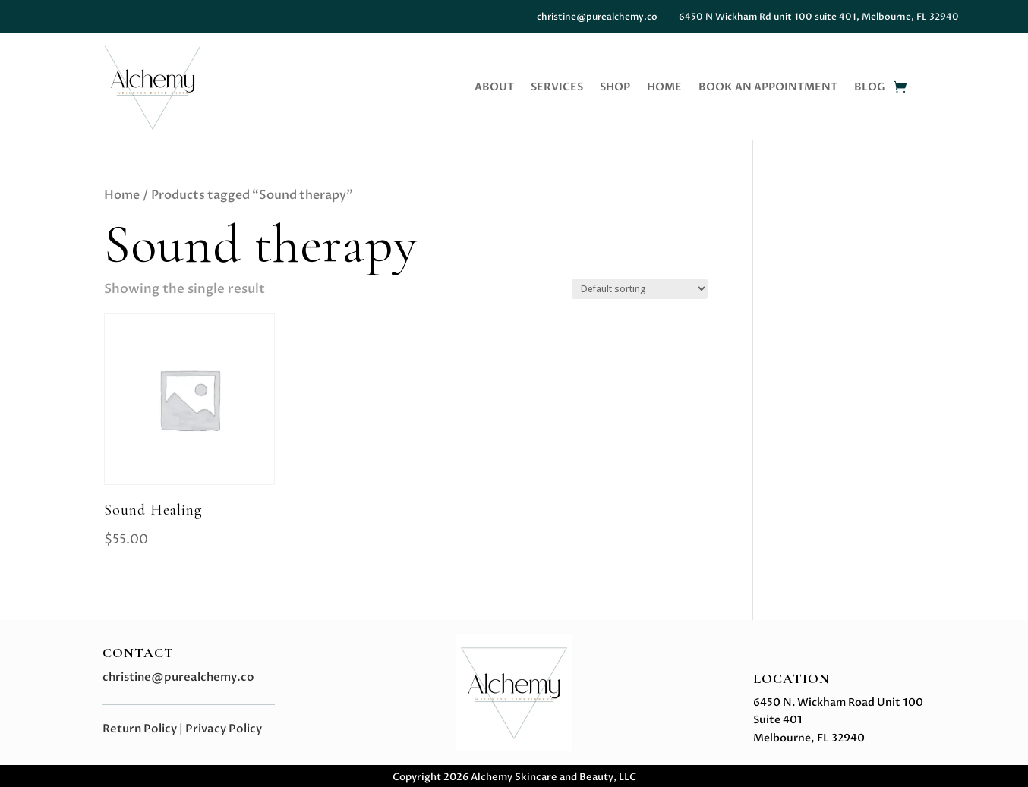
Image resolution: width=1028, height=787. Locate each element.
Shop (615, 88)
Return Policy (139, 728)
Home (664, 88)
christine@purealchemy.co (178, 677)
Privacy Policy (223, 728)
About (494, 88)
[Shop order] (640, 289)
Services (557, 88)
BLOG (869, 88)
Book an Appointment (767, 88)
